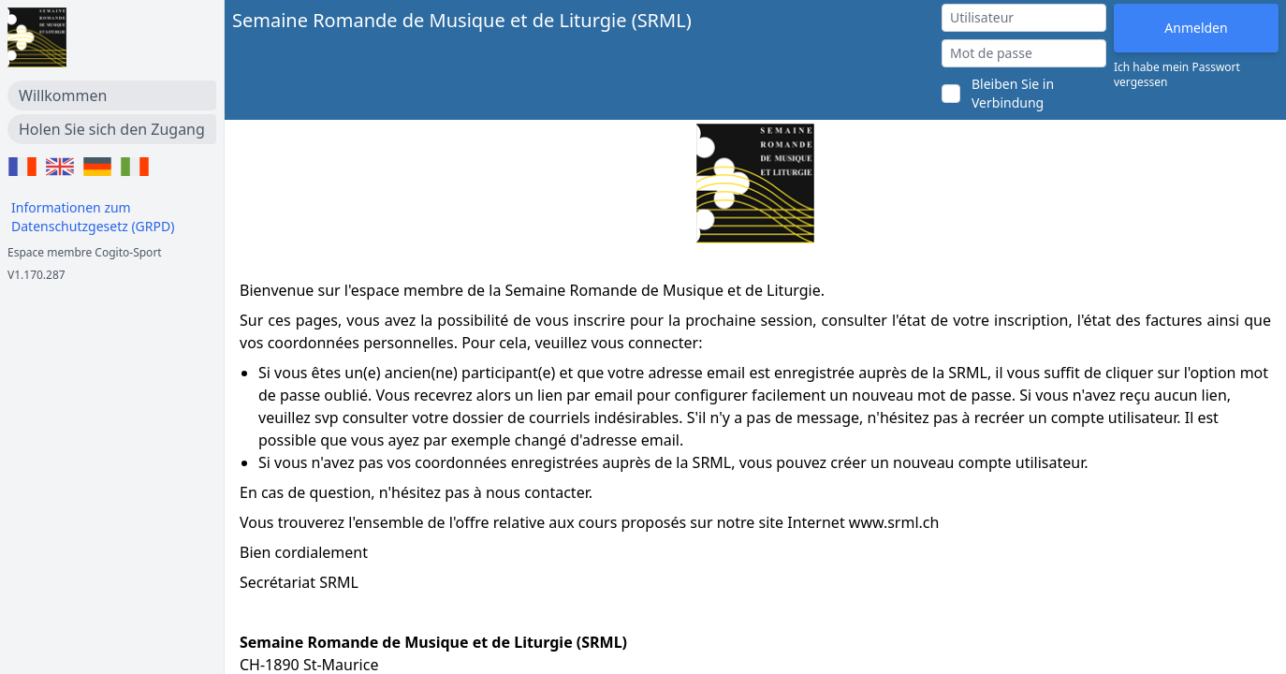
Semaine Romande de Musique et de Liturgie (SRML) (462, 20)
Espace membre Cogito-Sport (84, 252)
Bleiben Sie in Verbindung (1013, 93)
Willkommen (63, 95)
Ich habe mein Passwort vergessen (1177, 75)
